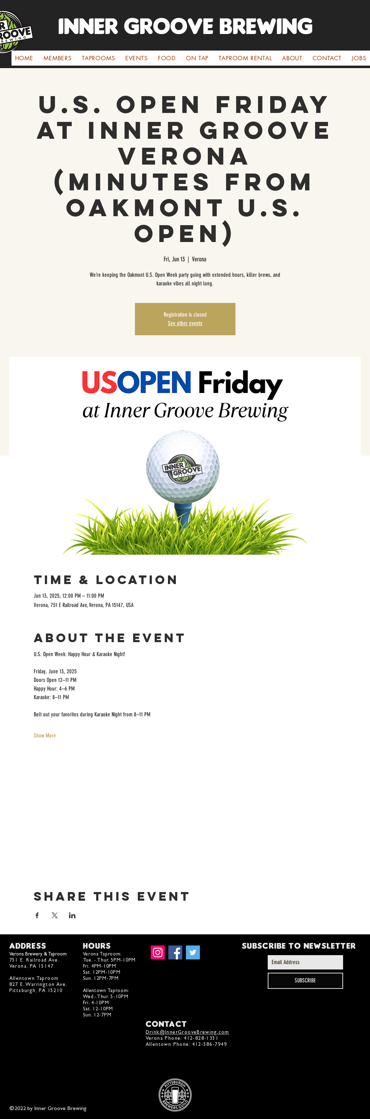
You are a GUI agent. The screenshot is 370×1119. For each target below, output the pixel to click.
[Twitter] (193, 952)
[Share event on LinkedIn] (72, 915)
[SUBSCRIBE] (305, 981)
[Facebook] (175, 952)
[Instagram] (158, 952)
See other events (185, 323)
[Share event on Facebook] (37, 915)
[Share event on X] (54, 915)
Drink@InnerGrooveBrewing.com (187, 1032)
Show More (45, 735)
